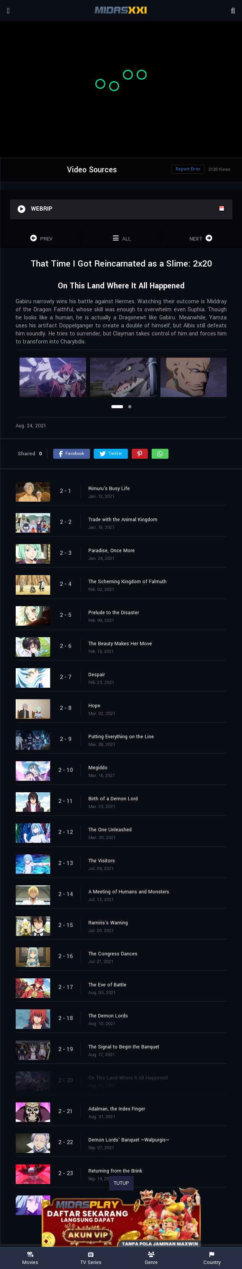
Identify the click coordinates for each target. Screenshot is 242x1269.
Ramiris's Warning (108, 922)
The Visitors (101, 860)
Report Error (188, 169)
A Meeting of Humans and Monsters (128, 891)
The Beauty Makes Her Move (120, 643)
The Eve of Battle (107, 984)
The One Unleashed (110, 829)
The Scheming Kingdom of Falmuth (127, 581)
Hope (94, 705)
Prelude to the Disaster (113, 612)
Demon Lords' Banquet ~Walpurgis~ (128, 1140)
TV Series (90, 1258)
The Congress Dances (112, 953)
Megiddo (98, 767)
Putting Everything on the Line (121, 736)
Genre (151, 1258)
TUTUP (121, 1183)
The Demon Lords (108, 1015)
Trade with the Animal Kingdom (122, 519)
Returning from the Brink (115, 1171)
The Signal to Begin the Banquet (123, 1046)
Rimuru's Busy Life (109, 488)
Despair (96, 674)
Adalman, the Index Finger (116, 1108)
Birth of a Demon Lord (113, 798)
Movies (30, 1258)
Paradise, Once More (111, 550)
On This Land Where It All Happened (128, 1077)
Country (212, 1258)
